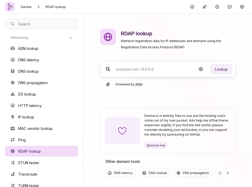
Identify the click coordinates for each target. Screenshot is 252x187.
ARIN (138, 84)
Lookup (221, 69)
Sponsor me (155, 145)
